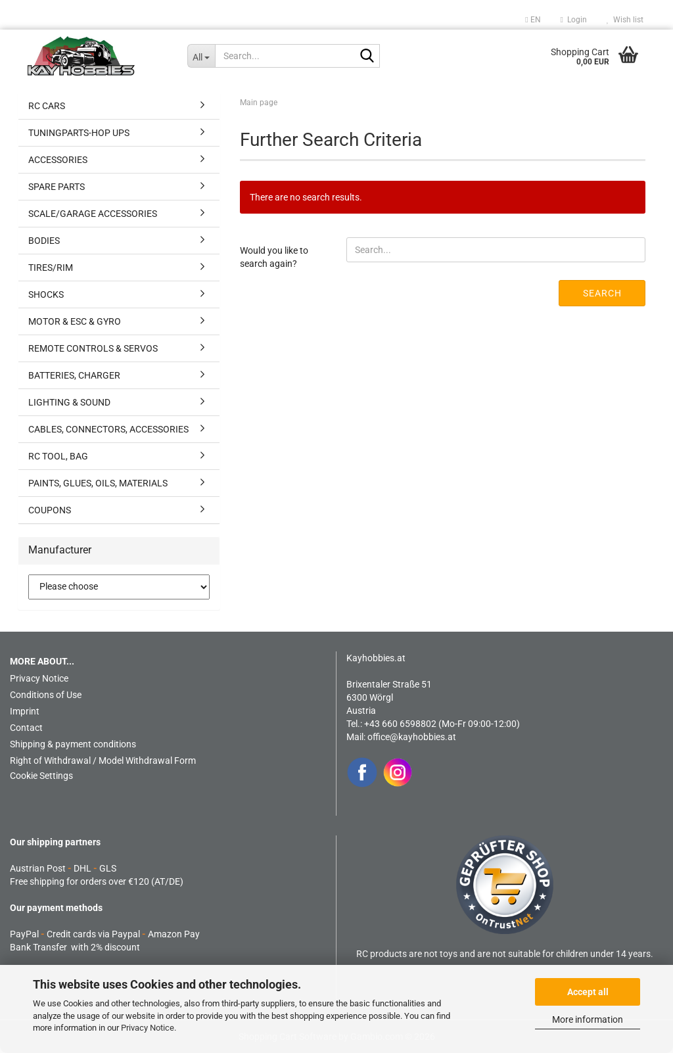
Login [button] (574, 19)
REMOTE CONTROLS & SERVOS (93, 348)
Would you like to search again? (274, 257)
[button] (532, 20)
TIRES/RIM (50, 267)
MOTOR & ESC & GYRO (74, 321)
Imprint (24, 711)
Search (602, 293)
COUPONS (49, 510)
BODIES (44, 240)
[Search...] (201, 56)
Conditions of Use (45, 695)
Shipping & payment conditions (73, 744)
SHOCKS (46, 294)
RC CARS (46, 106)
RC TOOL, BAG (58, 456)
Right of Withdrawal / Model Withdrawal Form (103, 760)
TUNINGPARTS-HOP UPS (78, 133)
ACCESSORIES (57, 159)
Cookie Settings (41, 775)
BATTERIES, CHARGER (74, 375)
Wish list (625, 19)
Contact (26, 727)
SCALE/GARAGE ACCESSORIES (92, 213)
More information (587, 1019)
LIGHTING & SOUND (69, 402)
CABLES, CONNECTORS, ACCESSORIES (108, 429)
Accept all (588, 992)
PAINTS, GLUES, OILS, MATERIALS (98, 483)
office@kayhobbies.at (411, 737)
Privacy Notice (147, 1028)
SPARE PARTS (56, 186)
